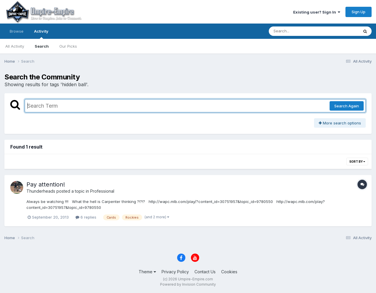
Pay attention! (45, 184)
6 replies (85, 217)
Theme (147, 271)
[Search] (298, 31)
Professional (102, 191)
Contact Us (205, 271)
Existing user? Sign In (316, 12)
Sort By (357, 161)
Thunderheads (40, 191)
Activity (41, 34)
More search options (340, 123)
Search (42, 46)
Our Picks (68, 46)
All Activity (14, 46)
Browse (17, 31)
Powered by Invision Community (188, 284)
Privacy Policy (175, 271)
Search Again (346, 106)
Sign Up (358, 11)
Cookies (229, 271)
